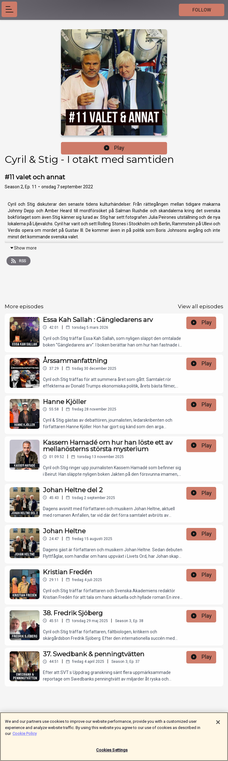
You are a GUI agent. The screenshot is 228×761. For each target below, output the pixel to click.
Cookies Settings (112, 752)
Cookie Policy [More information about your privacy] (24, 736)
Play (114, 148)
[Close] (218, 724)
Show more (23, 247)
